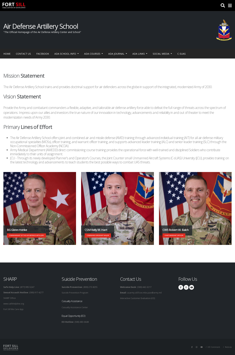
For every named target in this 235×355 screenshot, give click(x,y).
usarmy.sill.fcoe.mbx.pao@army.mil (144, 292)
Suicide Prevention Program (76, 292)
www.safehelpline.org (14, 303)
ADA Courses (92, 53)
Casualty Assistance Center (75, 307)
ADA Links (138, 53)
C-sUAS (181, 53)
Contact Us (23, 53)
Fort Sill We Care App (13, 308)
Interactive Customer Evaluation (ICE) (138, 297)
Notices (228, 346)
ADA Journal (116, 53)
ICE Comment (213, 346)
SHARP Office (10, 297)
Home (6, 53)
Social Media (161, 53)
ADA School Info (65, 53)
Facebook (42, 53)
